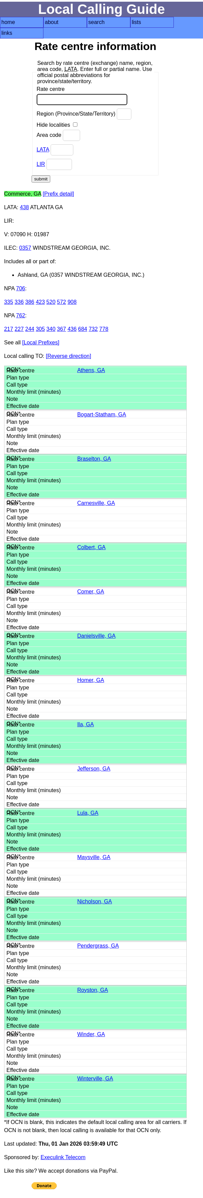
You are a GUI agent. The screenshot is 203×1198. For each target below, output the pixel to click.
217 (8, 329)
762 (20, 315)
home (8, 22)
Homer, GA (90, 680)
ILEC (10, 248)
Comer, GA (90, 591)
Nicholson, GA (94, 901)
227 (19, 329)
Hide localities (57, 125)
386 (29, 302)
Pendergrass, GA (98, 946)
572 (61, 302)
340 (51, 329)
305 (40, 329)
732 (93, 329)
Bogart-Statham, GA (101, 414)
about (51, 22)
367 (61, 329)
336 (19, 302)
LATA (43, 149)
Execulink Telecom (63, 1157)
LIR (41, 164)
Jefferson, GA (93, 769)
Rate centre (82, 95)
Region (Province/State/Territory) (84, 114)
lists (136, 22)
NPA (9, 288)
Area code (58, 135)
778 (103, 329)
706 (20, 288)
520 (51, 302)
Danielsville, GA (96, 636)
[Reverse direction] (68, 356)
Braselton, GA (94, 459)
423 (40, 302)
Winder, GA (91, 1034)
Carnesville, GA (96, 503)
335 (8, 302)
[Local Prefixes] (40, 342)
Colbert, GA (91, 547)
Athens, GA (91, 370)
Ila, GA (85, 724)
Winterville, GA (95, 1078)
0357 (25, 248)
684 (82, 329)
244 (29, 329)
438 (24, 207)
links (6, 33)
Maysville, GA (93, 857)
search (96, 22)
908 (72, 302)
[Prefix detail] (58, 194)
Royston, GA (92, 990)
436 (72, 329)
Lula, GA (87, 813)
